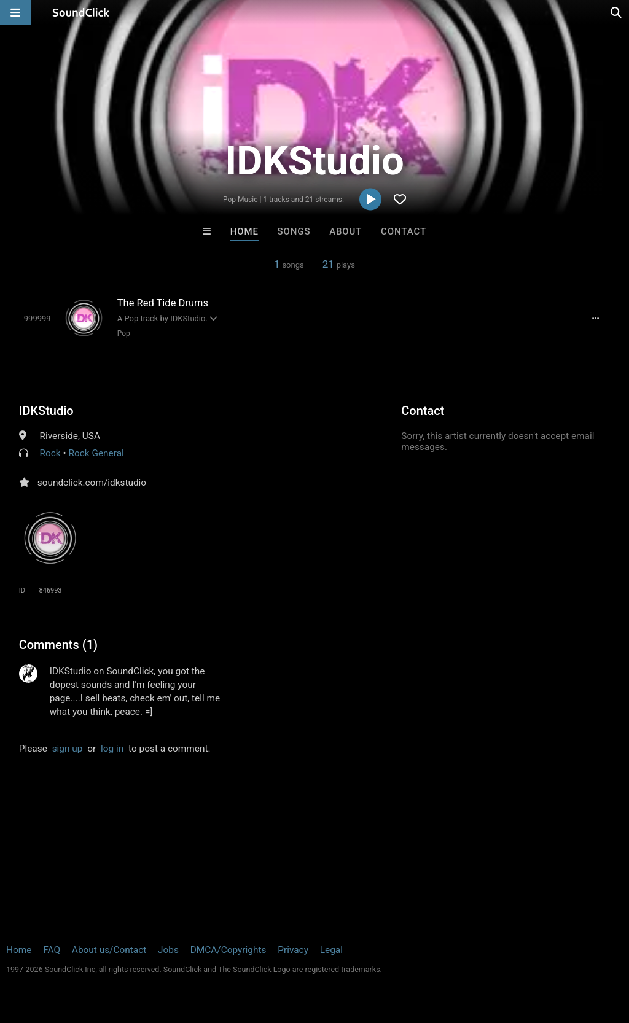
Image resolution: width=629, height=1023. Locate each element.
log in (112, 748)
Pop (123, 333)
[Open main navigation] (15, 12)
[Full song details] (595, 318)
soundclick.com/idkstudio (91, 482)
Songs (294, 231)
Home (244, 231)
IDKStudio (46, 410)
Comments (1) (58, 644)
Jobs (168, 949)
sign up (67, 748)
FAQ (51, 949)
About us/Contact (109, 949)
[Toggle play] (37, 318)
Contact (403, 231)
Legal (331, 949)
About (345, 231)
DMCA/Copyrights (228, 949)
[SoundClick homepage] (81, 12)
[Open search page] (616, 12)
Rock (50, 453)
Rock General (96, 453)
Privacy (293, 949)
